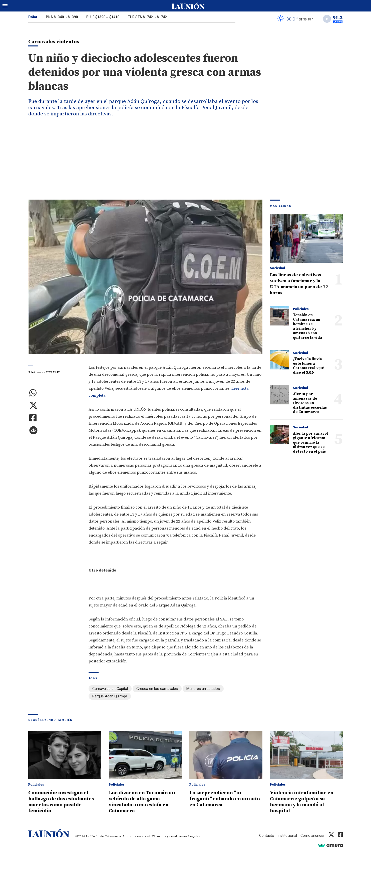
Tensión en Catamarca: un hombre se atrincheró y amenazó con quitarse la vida (307, 327)
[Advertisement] (186, 163)
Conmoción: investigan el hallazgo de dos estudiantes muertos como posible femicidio (64, 801)
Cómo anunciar (312, 835)
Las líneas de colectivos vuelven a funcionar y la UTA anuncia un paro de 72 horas (299, 285)
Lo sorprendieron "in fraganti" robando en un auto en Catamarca (220, 798)
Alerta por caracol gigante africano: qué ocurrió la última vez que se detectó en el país (310, 443)
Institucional (286, 835)
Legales (194, 836)
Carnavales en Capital (110, 689)
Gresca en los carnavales (157, 689)
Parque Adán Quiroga (109, 696)
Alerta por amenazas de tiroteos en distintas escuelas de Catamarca (310, 404)
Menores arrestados (203, 689)
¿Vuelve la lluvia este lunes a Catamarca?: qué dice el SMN (308, 367)
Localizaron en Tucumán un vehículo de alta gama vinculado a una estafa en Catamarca (145, 801)
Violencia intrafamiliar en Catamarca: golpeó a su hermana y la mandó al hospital (304, 801)
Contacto (265, 835)
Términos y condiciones (169, 836)
